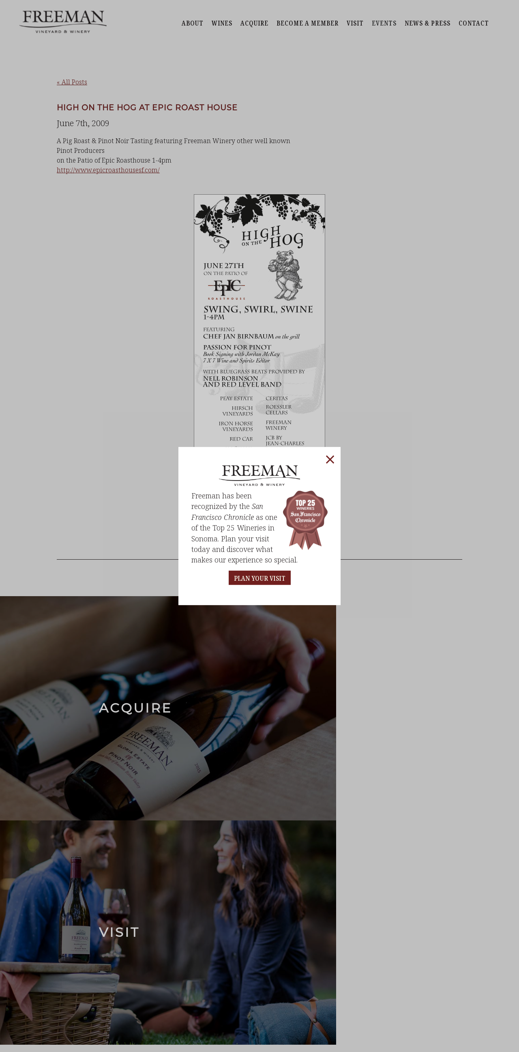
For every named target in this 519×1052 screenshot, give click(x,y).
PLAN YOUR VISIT (259, 578)
